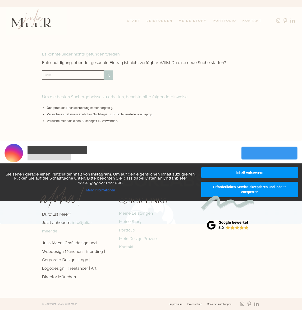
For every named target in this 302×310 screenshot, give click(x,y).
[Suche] (77, 75)
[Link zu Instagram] (278, 20)
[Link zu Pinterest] (285, 20)
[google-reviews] (228, 225)
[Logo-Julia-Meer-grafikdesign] (36, 21)
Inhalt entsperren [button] (249, 172)
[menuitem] (133, 21)
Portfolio (127, 230)
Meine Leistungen (136, 213)
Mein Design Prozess (138, 238)
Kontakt (126, 247)
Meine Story (130, 221)
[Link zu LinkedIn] (292, 20)
